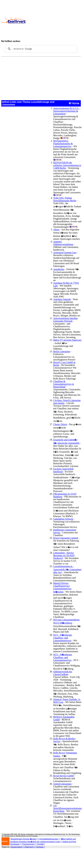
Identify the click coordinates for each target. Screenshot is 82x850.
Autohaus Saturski (62, 299)
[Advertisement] (54, 20)
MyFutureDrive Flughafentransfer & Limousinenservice (63, 144)
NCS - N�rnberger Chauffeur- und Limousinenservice (62, 638)
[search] (40, 49)
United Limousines (62, 784)
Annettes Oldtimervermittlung (63, 243)
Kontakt (40, 844)
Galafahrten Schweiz (63, 519)
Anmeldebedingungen (48, 839)
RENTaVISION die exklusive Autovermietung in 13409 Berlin (67, 165)
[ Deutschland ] (16, 847)
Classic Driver (60, 424)
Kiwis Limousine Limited (65, 538)
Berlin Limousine (61, 351)
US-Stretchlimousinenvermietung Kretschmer (67, 808)
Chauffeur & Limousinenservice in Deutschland (63, 384)
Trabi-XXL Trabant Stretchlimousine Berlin (64, 199)
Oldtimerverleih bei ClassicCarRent (62, 673)
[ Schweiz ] (40, 847)
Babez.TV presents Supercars (67, 340)
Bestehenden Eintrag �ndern (24, 839)
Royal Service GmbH (63, 775)
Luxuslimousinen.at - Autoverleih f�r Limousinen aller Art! (67, 569)
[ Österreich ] (29, 847)
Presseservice (28, 844)
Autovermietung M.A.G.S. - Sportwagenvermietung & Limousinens (66, 111)
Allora (56, 229)
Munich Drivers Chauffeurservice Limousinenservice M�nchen (62, 587)
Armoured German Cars (64, 252)
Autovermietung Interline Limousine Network (65, 319)
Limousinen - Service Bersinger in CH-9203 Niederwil (64, 555)
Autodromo (58, 269)
